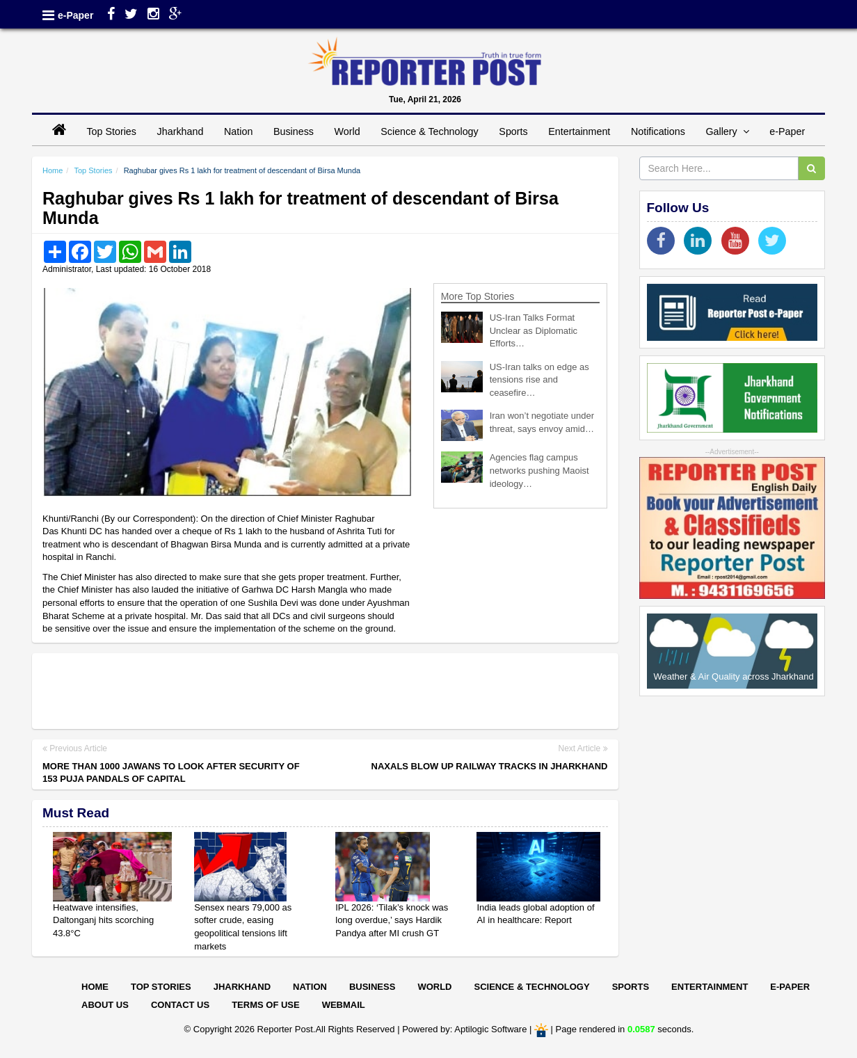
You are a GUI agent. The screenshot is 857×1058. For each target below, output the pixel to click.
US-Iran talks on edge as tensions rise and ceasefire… (539, 380)
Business (293, 131)
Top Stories (111, 131)
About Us (105, 1005)
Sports (513, 131)
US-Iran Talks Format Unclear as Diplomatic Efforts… (533, 330)
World (347, 131)
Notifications (658, 131)
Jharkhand (180, 131)
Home (52, 170)
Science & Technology (429, 131)
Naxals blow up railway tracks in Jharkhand (489, 766)
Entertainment (579, 131)
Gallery (726, 131)
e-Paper (75, 15)
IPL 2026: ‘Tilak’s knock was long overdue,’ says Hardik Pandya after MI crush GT (391, 920)
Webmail (343, 1005)
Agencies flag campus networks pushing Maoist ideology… (539, 470)
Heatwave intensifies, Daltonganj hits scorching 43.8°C (103, 920)
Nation (238, 131)
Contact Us (180, 1005)
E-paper (790, 986)
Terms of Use (266, 1005)
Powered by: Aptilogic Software (464, 1030)
